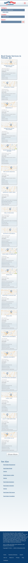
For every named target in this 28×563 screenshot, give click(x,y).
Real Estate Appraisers (8, 482)
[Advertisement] (14, 38)
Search (21, 554)
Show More (13, 454)
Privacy (17, 557)
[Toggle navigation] (25, 3)
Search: (3, 20)
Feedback (5, 560)
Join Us (5, 557)
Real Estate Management (9, 464)
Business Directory (13, 554)
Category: (4, 8)
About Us (11, 557)
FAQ (23, 557)
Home (4, 554)
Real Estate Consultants (9, 496)
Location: (4, 14)
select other (5, 12)
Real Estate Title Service (9, 492)
